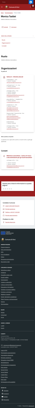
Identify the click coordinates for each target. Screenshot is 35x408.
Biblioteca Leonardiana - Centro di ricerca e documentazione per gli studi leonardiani (19, 156)
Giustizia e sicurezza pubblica (8, 289)
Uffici (2, 252)
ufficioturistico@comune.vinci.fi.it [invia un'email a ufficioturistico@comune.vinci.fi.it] (14, 82)
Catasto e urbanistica (6, 282)
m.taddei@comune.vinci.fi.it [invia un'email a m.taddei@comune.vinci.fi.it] (13, 96)
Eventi (2, 328)
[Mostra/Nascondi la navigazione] (2, 7)
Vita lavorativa (4, 304)
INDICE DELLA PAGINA (17, 36)
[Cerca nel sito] (31, 7)
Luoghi (2, 326)
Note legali (3, 379)
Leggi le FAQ (4, 350)
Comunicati (4, 315)
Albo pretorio (4, 367)
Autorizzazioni (4, 280)
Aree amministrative (6, 250)
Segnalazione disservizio (7, 355)
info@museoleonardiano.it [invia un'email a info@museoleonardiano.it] (12, 119)
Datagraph (31, 406)
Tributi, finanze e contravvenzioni (9, 299)
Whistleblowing (5, 362)
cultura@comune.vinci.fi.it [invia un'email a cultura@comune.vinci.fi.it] (12, 108)
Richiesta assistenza (6, 358)
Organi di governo (5, 247)
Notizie (2, 312)
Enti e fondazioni (5, 254)
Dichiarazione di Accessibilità (8, 382)
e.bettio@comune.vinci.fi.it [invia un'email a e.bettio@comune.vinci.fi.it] (12, 129)
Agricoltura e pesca (5, 270)
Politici (2, 257)
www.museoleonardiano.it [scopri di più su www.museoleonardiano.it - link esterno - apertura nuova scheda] (12, 116)
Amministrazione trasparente (8, 365)
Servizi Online (4, 370)
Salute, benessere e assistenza (8, 297)
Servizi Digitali (4, 372)
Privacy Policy (4, 377)
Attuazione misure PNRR (7, 360)
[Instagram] (5, 393)
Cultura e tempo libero (6, 285)
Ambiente (3, 272)
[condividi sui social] (4, 27)
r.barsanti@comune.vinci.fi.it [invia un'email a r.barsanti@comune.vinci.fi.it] (13, 110)
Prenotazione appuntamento (8, 353)
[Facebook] (5, 390)
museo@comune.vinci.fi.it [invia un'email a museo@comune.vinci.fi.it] (12, 109)
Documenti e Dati (5, 262)
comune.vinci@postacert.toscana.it (12, 345)
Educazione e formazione (7, 287)
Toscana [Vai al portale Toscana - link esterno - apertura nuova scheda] (3, 2)
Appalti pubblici (5, 277)
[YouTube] (4, 396)
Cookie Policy (4, 375)
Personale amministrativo (7, 259)
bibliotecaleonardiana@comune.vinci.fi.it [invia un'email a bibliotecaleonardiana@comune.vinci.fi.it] (15, 95)
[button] (33, 6)
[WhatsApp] (5, 399)
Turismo (3, 302)
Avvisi (2, 317)
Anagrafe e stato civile (6, 275)
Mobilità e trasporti (5, 294)
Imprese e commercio (6, 292)
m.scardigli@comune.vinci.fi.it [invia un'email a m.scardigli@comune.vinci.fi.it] (13, 88)
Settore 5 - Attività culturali (15, 77)
